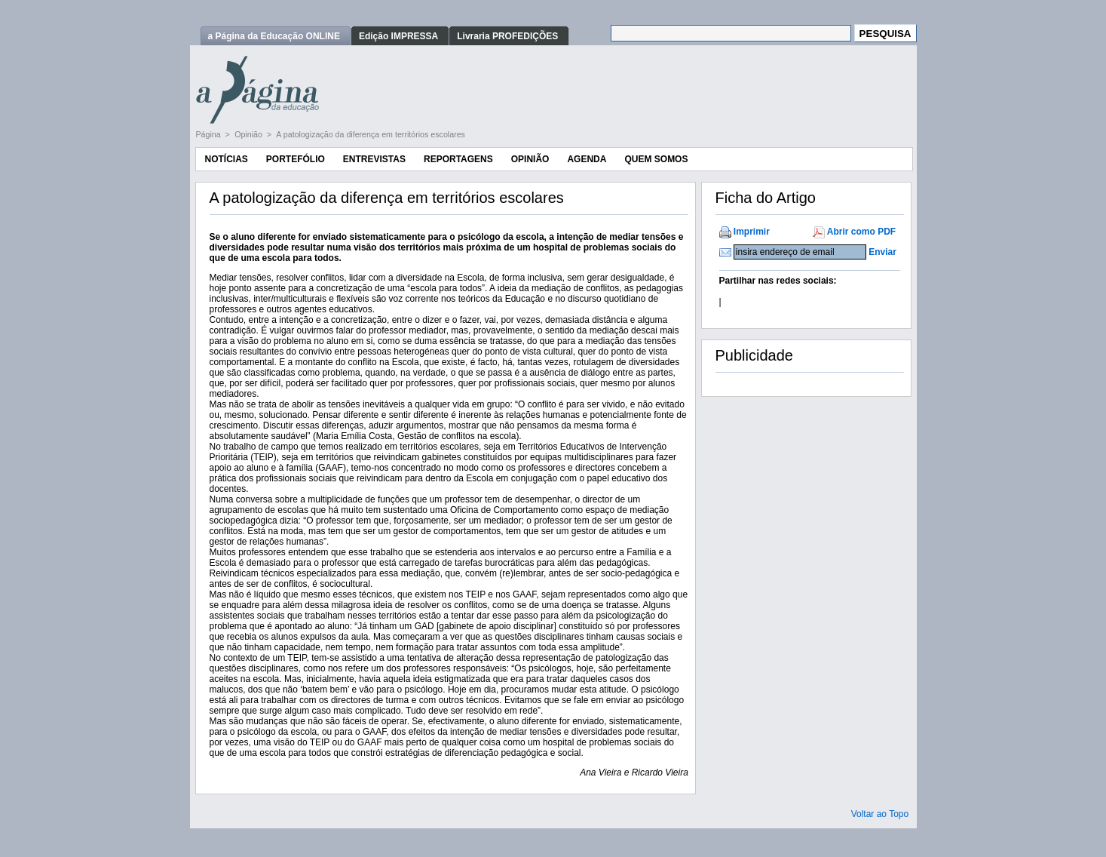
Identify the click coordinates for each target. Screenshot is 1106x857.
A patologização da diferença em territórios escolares (370, 134)
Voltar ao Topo (880, 814)
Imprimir (752, 231)
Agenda (586, 159)
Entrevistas (374, 159)
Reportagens (458, 159)
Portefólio (295, 159)
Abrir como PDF (861, 231)
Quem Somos (656, 159)
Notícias (226, 159)
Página (209, 134)
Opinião (249, 134)
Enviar (882, 252)
